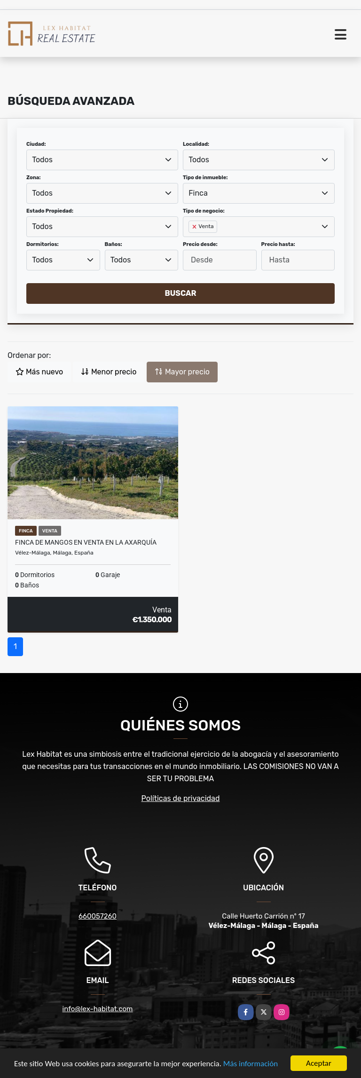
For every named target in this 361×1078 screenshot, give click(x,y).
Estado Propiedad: (49, 211)
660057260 (97, 916)
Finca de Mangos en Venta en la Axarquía (86, 542)
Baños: (113, 244)
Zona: (33, 177)
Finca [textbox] (198, 193)
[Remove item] (195, 226)
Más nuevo (39, 371)
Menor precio (108, 371)
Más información (250, 1064)
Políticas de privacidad (180, 798)
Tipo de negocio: (204, 211)
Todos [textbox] (42, 159)
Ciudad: (36, 144)
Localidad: (196, 144)
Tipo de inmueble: (205, 177)
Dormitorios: (42, 244)
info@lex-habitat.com (98, 1009)
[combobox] (102, 160)
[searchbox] (191, 242)
